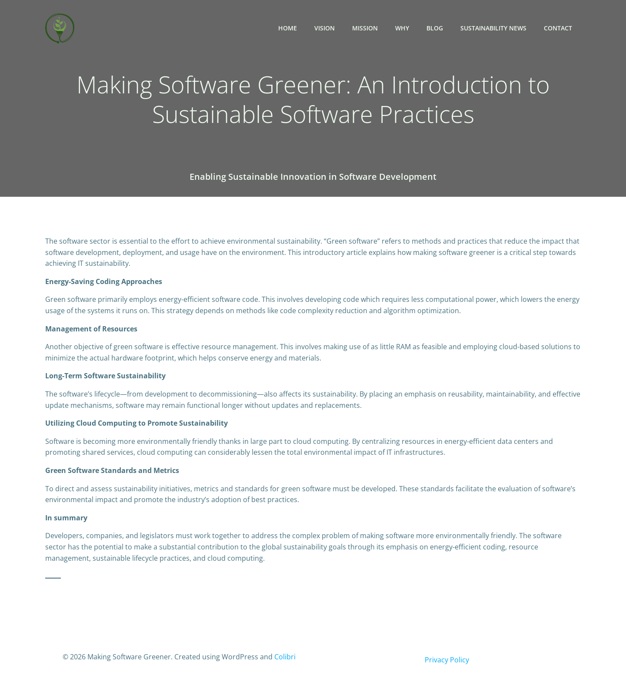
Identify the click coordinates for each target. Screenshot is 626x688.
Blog (434, 28)
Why (402, 28)
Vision (324, 28)
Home (287, 28)
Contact (558, 28)
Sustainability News (493, 28)
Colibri (285, 657)
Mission (365, 28)
